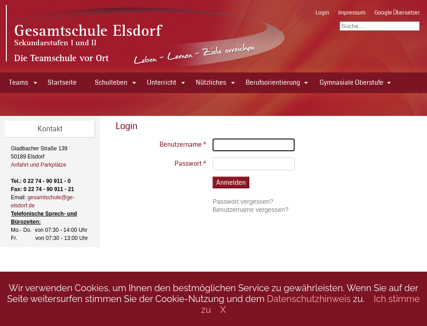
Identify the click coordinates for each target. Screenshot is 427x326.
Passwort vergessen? (243, 201)
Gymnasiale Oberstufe (351, 82)
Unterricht (161, 82)
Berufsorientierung (273, 82)
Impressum (351, 13)
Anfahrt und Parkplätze (38, 165)
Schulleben (111, 82)
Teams (18, 82)
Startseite (62, 82)
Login (322, 13)
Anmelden (231, 182)
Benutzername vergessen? (250, 209)
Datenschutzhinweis (309, 298)
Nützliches (211, 82)
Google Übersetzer (397, 13)
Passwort (190, 163)
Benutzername (183, 144)
